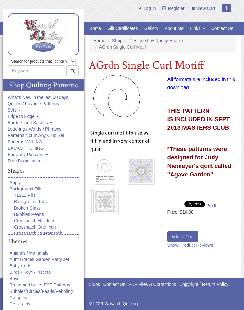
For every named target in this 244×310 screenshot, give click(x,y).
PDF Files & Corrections (152, 284)
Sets (14, 110)
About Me (174, 28)
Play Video (43, 46)
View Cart (203, 8)
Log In (147, 8)
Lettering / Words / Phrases (34, 129)
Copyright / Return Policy (203, 284)
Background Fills (26, 188)
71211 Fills (25, 195)
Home (95, 28)
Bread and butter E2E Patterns (40, 284)
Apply (15, 182)
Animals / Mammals (29, 253)
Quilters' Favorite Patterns (33, 103)
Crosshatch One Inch (35, 227)
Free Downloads (24, 160)
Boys (14, 278)
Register (173, 8)
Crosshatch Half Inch (34, 220)
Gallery (151, 28)
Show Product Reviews (190, 245)
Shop (117, 40)
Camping (18, 297)
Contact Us (222, 28)
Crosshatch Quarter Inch (38, 233)
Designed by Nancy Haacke (156, 40)
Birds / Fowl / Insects (30, 272)
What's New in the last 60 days (38, 97)
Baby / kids (20, 265)
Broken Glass (27, 207)
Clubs (94, 284)
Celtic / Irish (21, 304)
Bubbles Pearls (29, 214)
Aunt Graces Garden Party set (39, 259)
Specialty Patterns (28, 154)
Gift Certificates (122, 28)
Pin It (211, 205)
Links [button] (197, 28)
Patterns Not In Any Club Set (36, 135)
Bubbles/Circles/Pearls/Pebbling (41, 291)
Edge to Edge (23, 116)
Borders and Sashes (30, 122)
